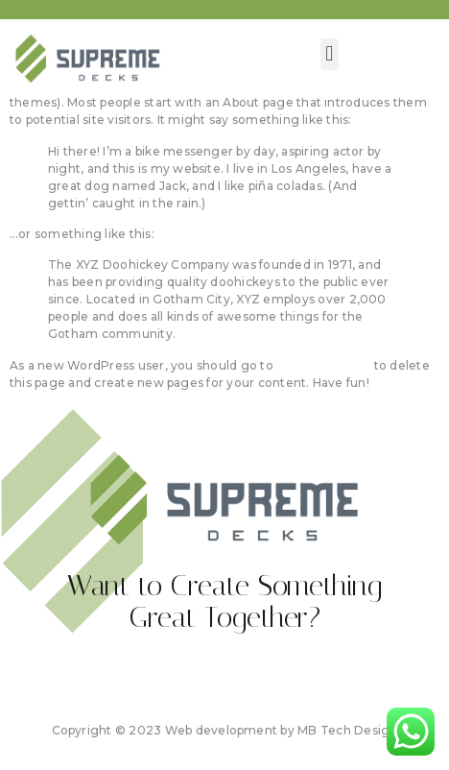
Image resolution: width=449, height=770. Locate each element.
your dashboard (323, 365)
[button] (329, 54)
